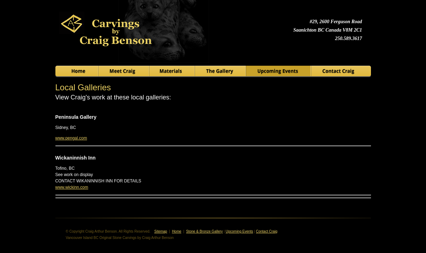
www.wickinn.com (71, 187)
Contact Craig (266, 231)
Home (176, 231)
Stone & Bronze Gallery (204, 231)
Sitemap (160, 231)
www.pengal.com (71, 138)
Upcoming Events (239, 231)
